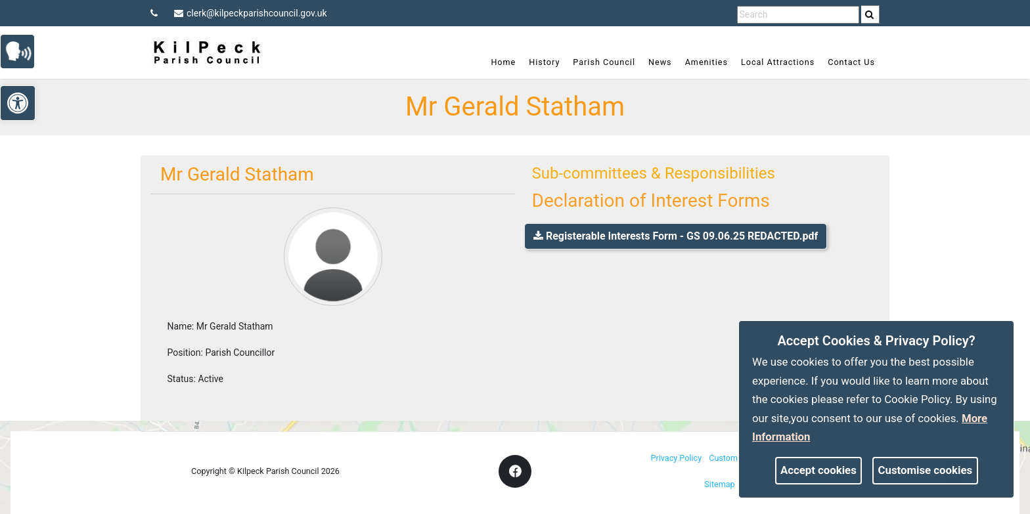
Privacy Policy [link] (676, 458)
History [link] (544, 62)
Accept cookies (818, 470)
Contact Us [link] (851, 62)
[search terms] (798, 15)
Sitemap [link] (719, 484)
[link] (869, 14)
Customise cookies (925, 470)
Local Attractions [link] (778, 62)
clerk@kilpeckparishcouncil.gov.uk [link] (250, 13)
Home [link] (503, 62)
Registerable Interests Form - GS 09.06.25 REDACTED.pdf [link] (675, 236)
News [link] (660, 62)
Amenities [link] (706, 62)
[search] (870, 14)
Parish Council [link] (604, 62)
